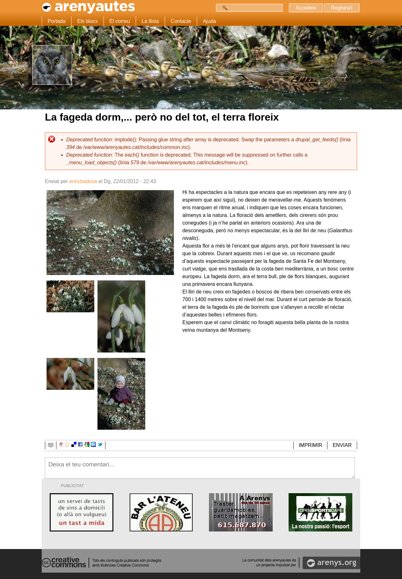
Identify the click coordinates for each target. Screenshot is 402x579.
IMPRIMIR (310, 445)
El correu (120, 21)
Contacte (181, 21)
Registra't (341, 8)
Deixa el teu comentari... (200, 468)
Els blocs (87, 21)
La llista (150, 21)
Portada (57, 21)
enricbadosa (83, 181)
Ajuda (209, 21)
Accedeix (306, 8)
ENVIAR (342, 445)
